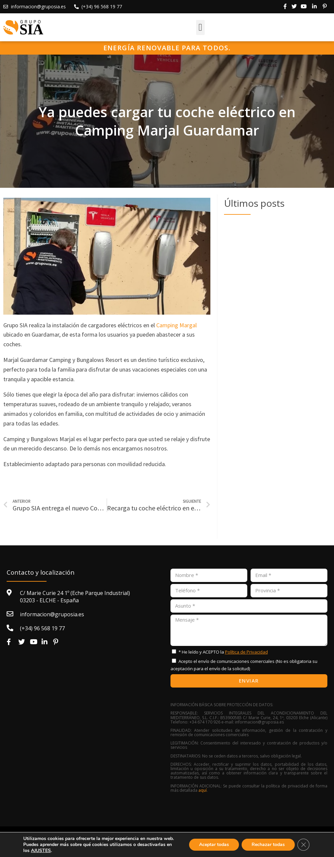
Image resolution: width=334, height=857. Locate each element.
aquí (202, 790)
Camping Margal (176, 325)
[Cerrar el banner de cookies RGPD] (303, 845)
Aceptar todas (214, 844)
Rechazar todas (268, 844)
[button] (200, 27)
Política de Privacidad (246, 652)
